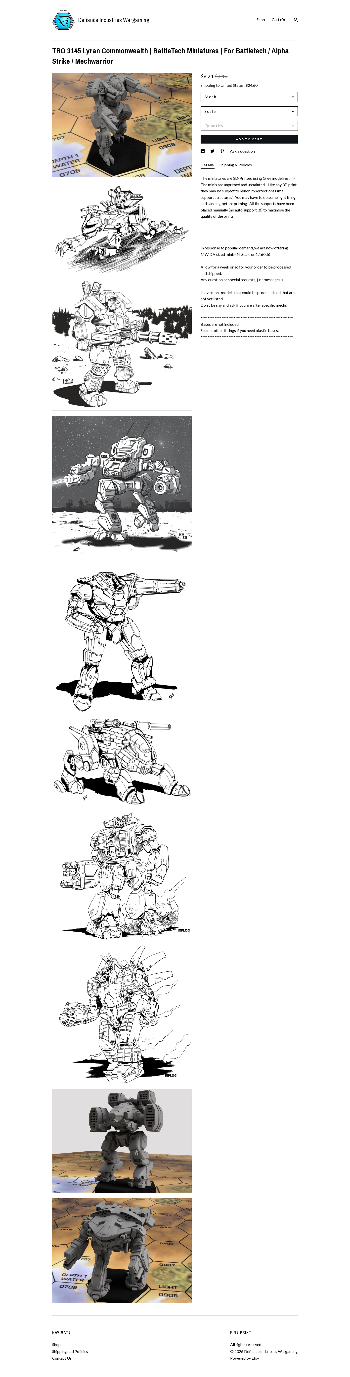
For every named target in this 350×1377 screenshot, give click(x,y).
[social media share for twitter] (212, 151)
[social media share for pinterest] (222, 151)
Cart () (278, 19)
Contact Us (62, 1358)
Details (208, 164)
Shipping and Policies (70, 1351)
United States (232, 85)
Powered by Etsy (244, 1358)
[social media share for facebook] (203, 151)
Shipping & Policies (235, 164)
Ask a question (242, 151)
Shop (261, 19)
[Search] (296, 20)
